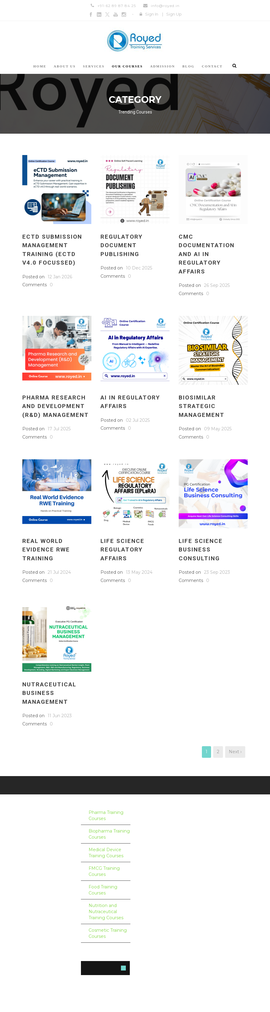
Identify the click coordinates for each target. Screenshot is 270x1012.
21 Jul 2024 (59, 572)
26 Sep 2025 (217, 285)
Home (39, 66)
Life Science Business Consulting (201, 549)
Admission (162, 66)
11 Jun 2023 (60, 715)
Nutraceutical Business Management (49, 693)
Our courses (127, 66)
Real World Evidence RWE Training (46, 549)
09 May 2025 (218, 429)
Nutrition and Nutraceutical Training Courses (106, 911)
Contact (212, 66)
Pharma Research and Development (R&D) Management (55, 406)
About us (65, 66)
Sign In (151, 14)
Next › (235, 751)
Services (94, 66)
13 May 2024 (139, 572)
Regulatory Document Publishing (121, 245)
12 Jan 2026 (60, 277)
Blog (188, 66)
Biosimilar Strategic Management (201, 406)
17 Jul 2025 (59, 429)
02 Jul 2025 (138, 420)
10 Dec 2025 (139, 268)
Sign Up (174, 14)
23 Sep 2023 (217, 572)
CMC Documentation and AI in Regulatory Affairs (207, 254)
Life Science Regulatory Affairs (122, 549)
